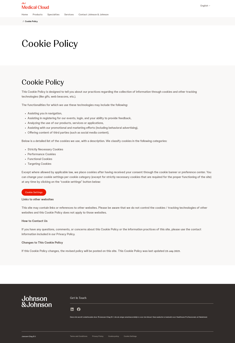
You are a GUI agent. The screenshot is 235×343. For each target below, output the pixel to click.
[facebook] (79, 309)
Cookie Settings (34, 192)
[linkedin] (72, 309)
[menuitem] (26, 14)
